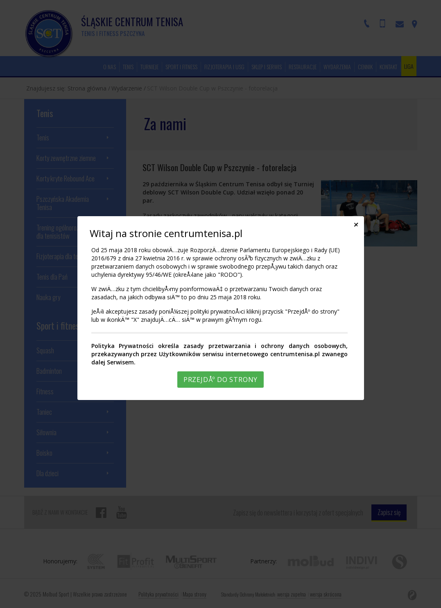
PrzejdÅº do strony (220, 379)
